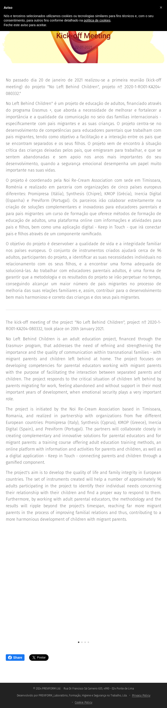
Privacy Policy (141, 695)
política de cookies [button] (97, 20)
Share (15, 657)
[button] (161, 7)
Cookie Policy (83, 702)
